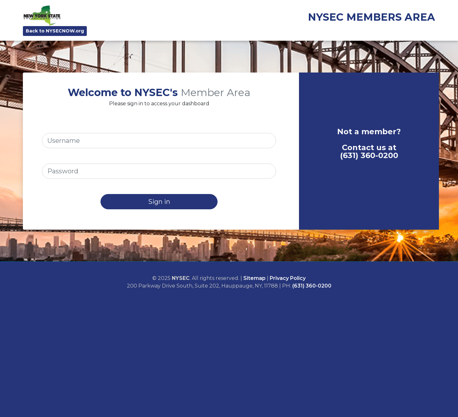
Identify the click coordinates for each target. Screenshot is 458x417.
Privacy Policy (288, 278)
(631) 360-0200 (369, 155)
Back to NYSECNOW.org (55, 31)
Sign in (159, 201)
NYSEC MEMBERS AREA (371, 17)
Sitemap (254, 278)
